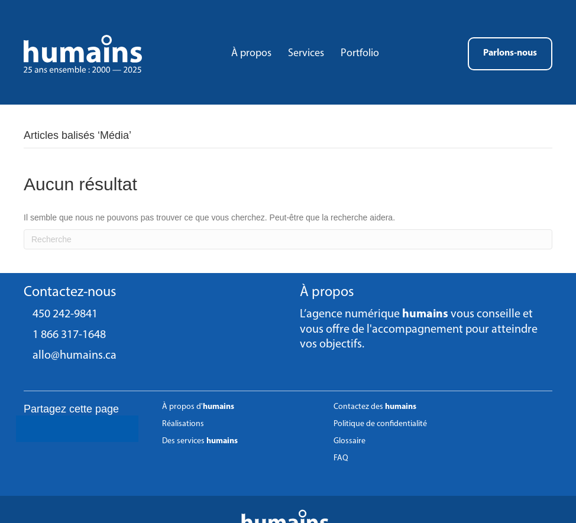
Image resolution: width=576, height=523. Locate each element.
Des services (200, 441)
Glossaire (349, 441)
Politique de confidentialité (380, 424)
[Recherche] (288, 239)
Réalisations (183, 424)
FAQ (341, 458)
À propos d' (198, 406)
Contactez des (375, 406)
